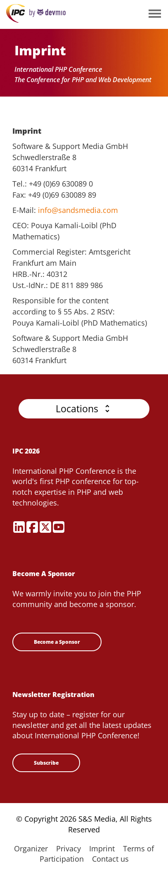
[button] (84, 408)
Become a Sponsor (57, 641)
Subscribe (46, 762)
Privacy (68, 848)
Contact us (110, 859)
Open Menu (154, 14)
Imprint (102, 848)
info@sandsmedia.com (78, 210)
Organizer (31, 848)
